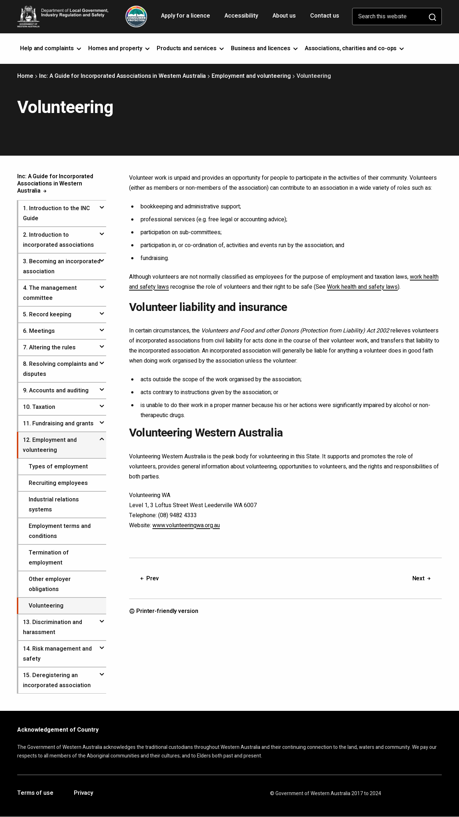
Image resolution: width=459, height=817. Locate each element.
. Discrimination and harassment (52, 627)
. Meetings (39, 331)
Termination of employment (49, 557)
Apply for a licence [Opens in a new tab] (186, 18)
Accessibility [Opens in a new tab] (242, 18)
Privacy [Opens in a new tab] (83, 793)
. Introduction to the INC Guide (56, 213)
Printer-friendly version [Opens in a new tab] (163, 611)
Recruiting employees (58, 483)
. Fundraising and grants (58, 423)
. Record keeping (47, 314)
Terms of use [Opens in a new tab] (35, 793)
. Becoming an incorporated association (61, 266)
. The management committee (50, 293)
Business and (265, 48)
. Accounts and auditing (56, 390)
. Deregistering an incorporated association (57, 680)
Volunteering (46, 605)
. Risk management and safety (57, 653)
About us (284, 15)
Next (422, 578)
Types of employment (58, 466)
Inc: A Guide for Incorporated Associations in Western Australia (122, 76)
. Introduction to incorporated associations (58, 240)
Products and (191, 48)
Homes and (119, 48)
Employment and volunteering (251, 76)
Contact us (324, 15)
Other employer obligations (50, 584)
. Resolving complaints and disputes (60, 369)
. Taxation (39, 407)
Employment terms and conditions (60, 531)
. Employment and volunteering (50, 445)
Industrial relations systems (54, 504)
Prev (149, 578)
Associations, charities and (355, 48)
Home (25, 76)
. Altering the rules (49, 347)
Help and (51, 48)
